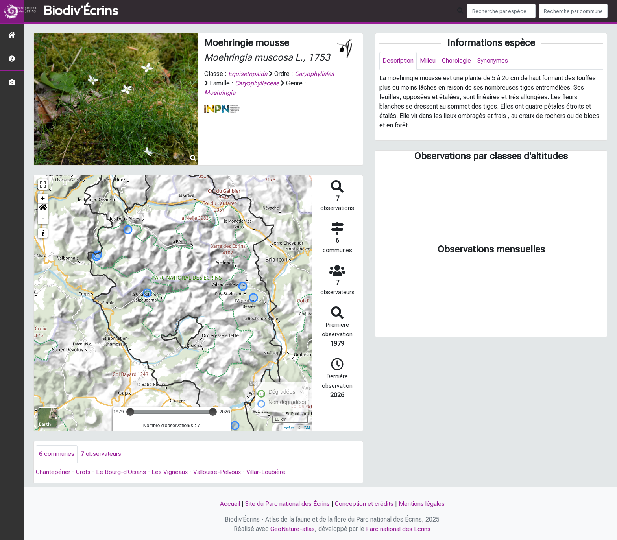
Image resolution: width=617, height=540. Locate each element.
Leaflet (287, 428)
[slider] (130, 412)
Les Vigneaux (171, 471)
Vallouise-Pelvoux (220, 471)
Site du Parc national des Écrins (286, 503)
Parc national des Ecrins (399, 529)
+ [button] (43, 198)
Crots (84, 471)
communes (56, 454)
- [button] (43, 219)
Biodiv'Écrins (81, 11)
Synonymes (496, 61)
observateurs (101, 454)
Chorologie (459, 61)
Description (398, 61)
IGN (306, 428)
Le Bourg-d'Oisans (122, 471)
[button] (43, 209)
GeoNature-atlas (292, 529)
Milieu (429, 61)
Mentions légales (423, 503)
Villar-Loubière (271, 471)
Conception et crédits (365, 503)
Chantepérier (53, 471)
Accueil (227, 503)
